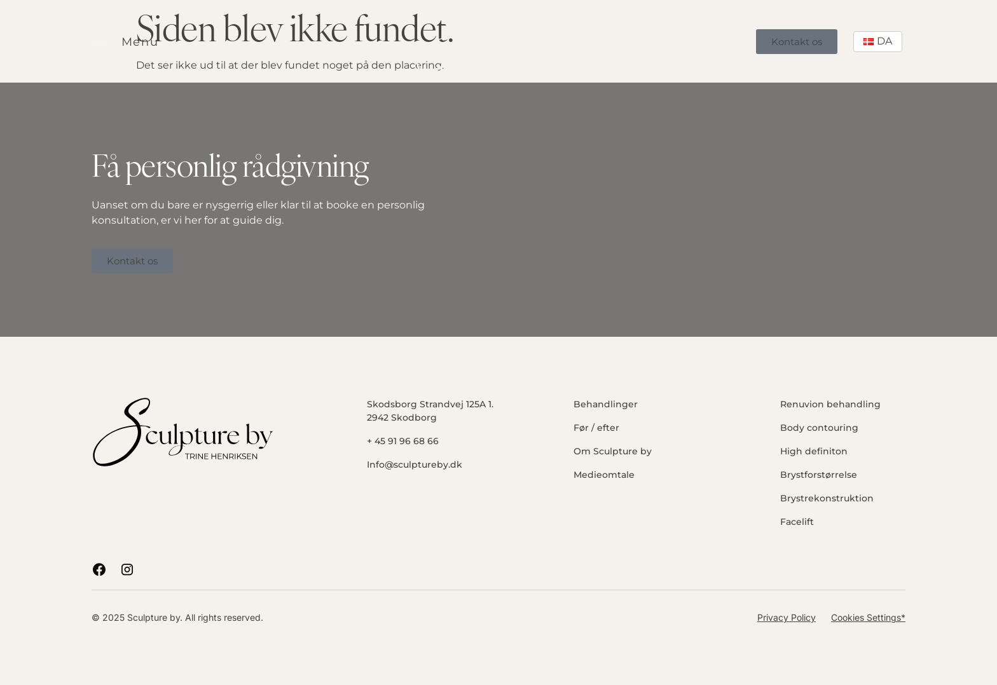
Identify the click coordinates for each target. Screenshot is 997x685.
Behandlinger (606, 404)
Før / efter (596, 427)
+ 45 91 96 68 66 (403, 441)
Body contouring (819, 427)
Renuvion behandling (830, 404)
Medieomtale (604, 474)
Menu (140, 42)
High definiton (814, 451)
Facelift (797, 521)
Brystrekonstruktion (827, 498)
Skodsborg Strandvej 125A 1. (430, 404)
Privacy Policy (786, 617)
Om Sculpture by (613, 451)
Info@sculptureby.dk (414, 464)
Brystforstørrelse (818, 474)
